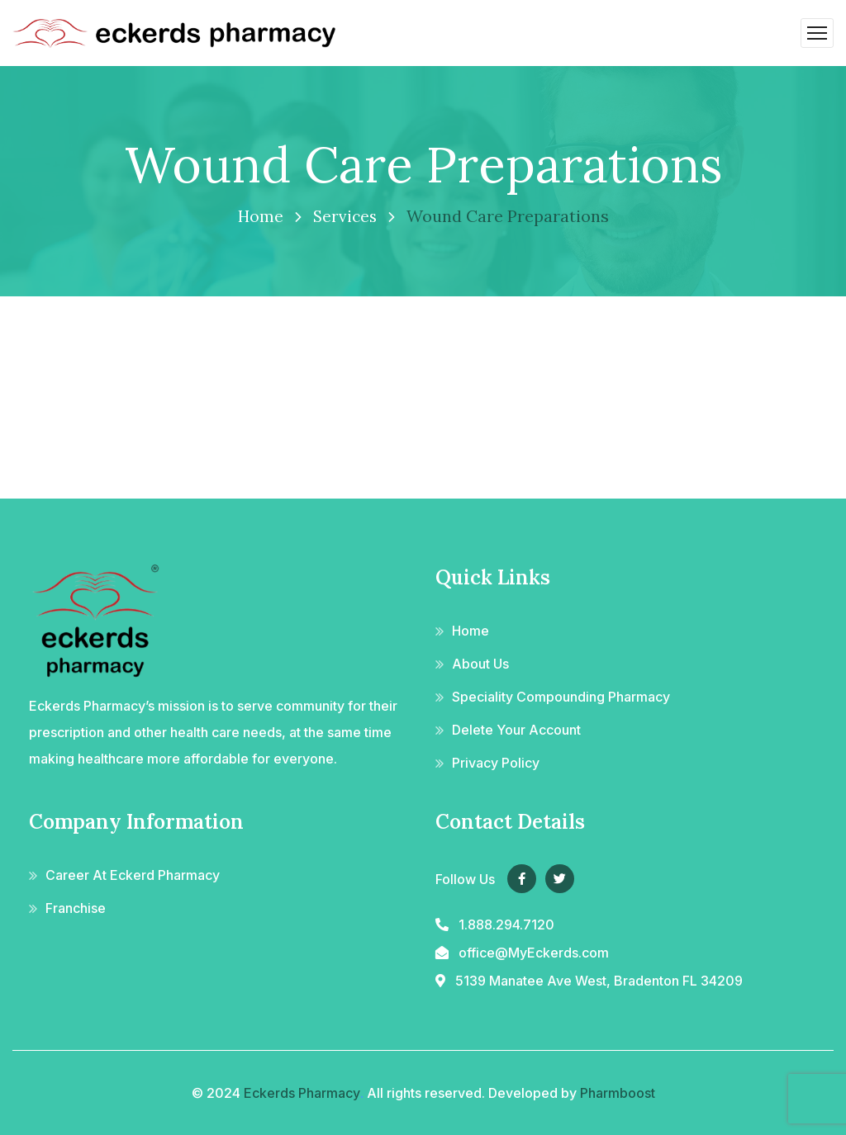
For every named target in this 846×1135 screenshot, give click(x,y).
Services (345, 216)
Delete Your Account (516, 729)
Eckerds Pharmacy (302, 1093)
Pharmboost (617, 1093)
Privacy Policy (495, 762)
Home (259, 216)
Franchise (75, 908)
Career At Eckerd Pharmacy (132, 875)
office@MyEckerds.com (534, 952)
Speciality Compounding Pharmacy (561, 696)
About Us (480, 663)
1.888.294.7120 (506, 924)
